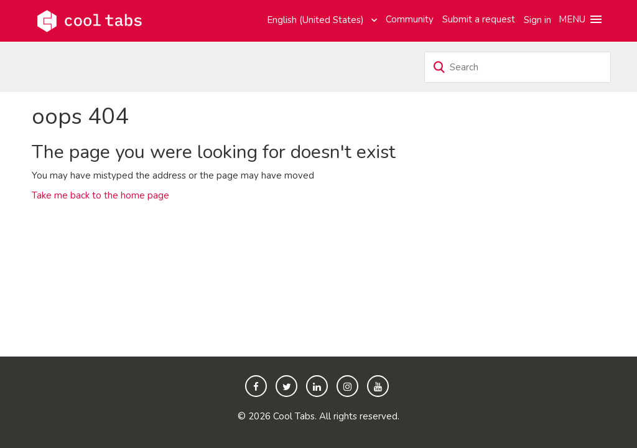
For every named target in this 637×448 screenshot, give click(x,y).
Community (410, 19)
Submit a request (478, 19)
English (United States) (316, 20)
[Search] (517, 67)
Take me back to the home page (100, 195)
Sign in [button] (537, 20)
